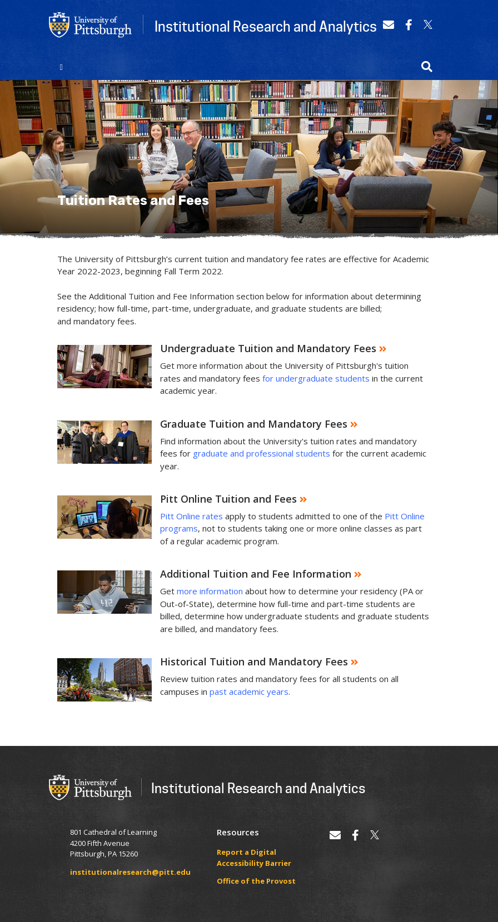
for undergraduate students (316, 378)
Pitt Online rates (191, 516)
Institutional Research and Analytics (266, 26)
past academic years (249, 691)
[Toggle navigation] (61, 66)
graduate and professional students (261, 453)
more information (210, 591)
